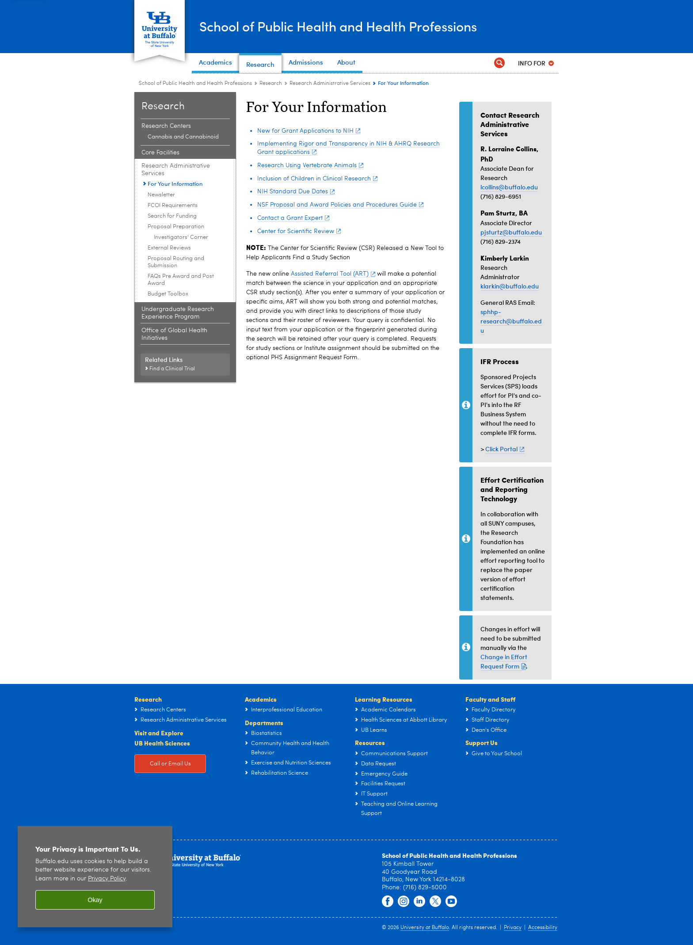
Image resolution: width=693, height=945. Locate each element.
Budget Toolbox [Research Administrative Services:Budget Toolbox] (168, 294)
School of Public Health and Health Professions (338, 26)
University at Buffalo (424, 927)
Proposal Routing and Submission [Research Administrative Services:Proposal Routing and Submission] (176, 262)
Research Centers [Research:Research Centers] (166, 126)
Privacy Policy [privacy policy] (107, 879)
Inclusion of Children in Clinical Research (317, 179)
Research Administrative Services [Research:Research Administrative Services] (329, 83)
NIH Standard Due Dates (296, 191)
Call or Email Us (170, 764)
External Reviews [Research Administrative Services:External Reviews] (169, 248)
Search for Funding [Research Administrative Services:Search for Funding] (172, 216)
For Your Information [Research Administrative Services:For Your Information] (175, 184)
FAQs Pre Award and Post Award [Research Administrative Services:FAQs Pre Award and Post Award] (181, 279)
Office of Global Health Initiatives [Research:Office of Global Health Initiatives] (174, 334)
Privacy (513, 927)
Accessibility (542, 927)
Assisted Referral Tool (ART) (333, 274)
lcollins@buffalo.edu (509, 187)
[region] (95, 876)
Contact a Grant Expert (293, 218)
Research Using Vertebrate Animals (310, 165)
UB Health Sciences (162, 742)
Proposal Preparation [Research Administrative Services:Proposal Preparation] (176, 227)
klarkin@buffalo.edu (509, 286)
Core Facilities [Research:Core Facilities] (160, 153)
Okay (95, 899)
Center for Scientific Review (299, 231)
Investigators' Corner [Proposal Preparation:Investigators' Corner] (181, 237)
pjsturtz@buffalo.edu (511, 232)
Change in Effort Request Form (503, 661)
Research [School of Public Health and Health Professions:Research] (270, 83)
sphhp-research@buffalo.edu (511, 320)
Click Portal (504, 449)
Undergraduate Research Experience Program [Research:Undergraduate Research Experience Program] (177, 313)
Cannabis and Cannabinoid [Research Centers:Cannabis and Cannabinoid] (183, 137)
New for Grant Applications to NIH (308, 131)
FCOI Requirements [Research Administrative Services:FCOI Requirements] (173, 205)
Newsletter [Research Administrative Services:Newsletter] (161, 195)
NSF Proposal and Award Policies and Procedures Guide (340, 205)
